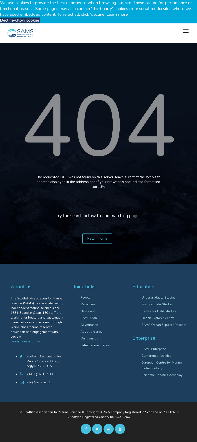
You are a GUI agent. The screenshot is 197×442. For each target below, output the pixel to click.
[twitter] (97, 429)
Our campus (89, 338)
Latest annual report (95, 345)
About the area (92, 331)
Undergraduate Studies (158, 297)
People (86, 297)
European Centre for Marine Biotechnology (161, 365)
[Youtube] (120, 429)
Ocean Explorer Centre (158, 318)
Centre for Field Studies (158, 311)
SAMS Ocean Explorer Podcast (163, 325)
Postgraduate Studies (157, 304)
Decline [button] (7, 20)
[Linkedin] (109, 429)
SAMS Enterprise (153, 349)
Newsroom (88, 311)
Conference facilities (156, 356)
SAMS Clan (89, 318)
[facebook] (86, 429)
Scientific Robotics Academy (161, 375)
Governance (89, 325)
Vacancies (88, 304)
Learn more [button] (117, 14)
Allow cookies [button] (27, 20)
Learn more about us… (27, 341)
